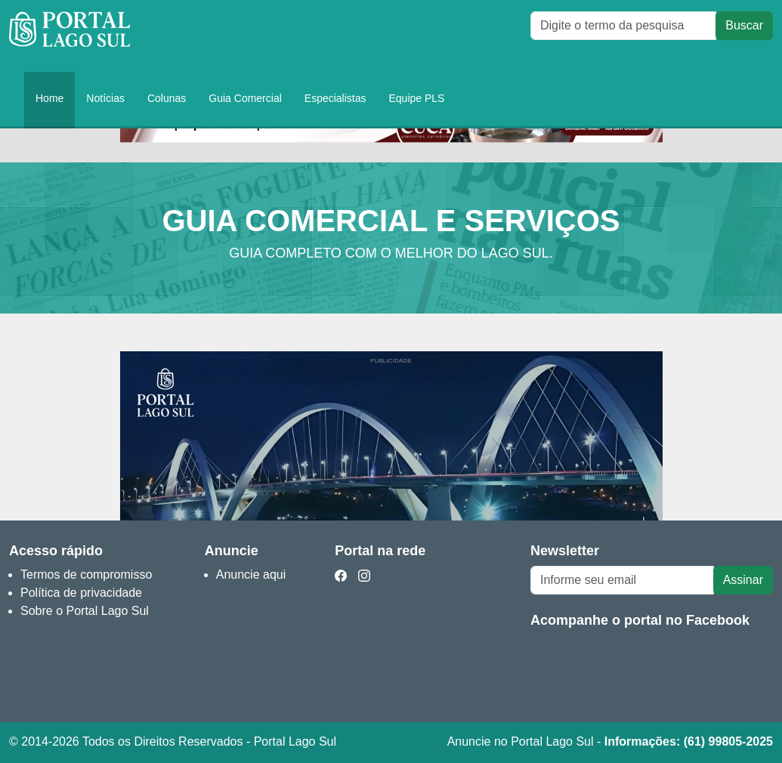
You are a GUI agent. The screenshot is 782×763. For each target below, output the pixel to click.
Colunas (166, 98)
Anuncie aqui (251, 574)
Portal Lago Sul (69, 35)
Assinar (743, 579)
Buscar (744, 25)
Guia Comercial (245, 98)
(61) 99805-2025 (728, 741)
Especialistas (335, 98)
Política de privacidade (81, 592)
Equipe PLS (417, 98)
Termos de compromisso (86, 574)
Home (49, 98)
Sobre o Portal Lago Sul (84, 610)
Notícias (105, 98)
